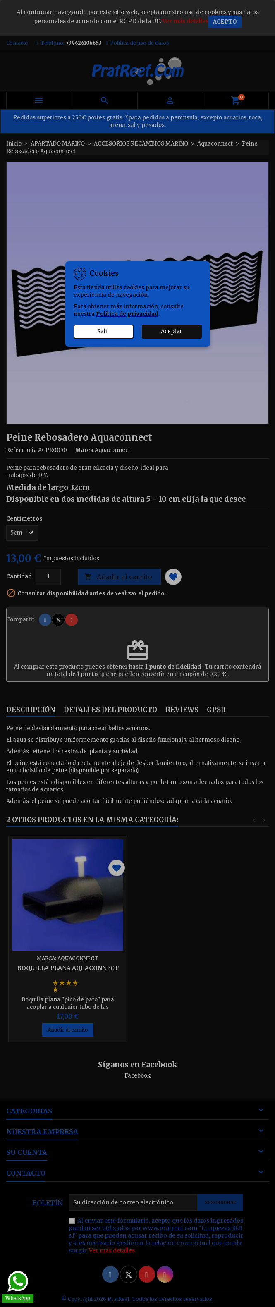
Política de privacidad (127, 314)
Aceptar (171, 331)
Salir (103, 331)
